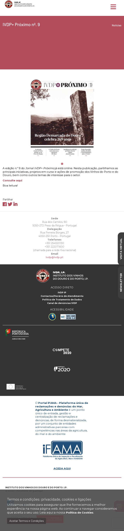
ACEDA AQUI (62, 468)
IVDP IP (62, 292)
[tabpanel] (62, 117)
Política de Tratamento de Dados (62, 299)
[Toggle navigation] (113, 7)
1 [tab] (62, 164)
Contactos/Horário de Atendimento (62, 296)
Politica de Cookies (79, 512)
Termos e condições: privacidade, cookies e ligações (49, 499)
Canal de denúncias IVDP (62, 303)
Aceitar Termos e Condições (26, 521)
